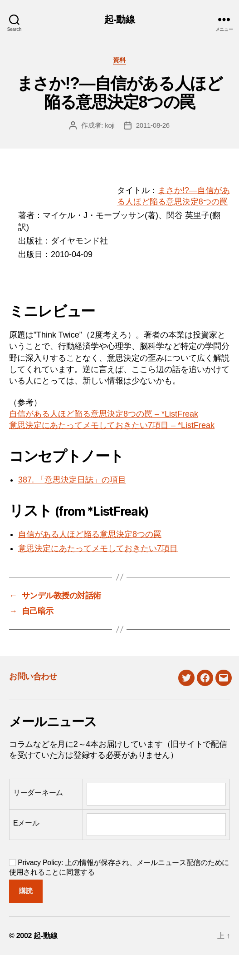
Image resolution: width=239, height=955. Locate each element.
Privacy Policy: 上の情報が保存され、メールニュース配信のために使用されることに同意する (119, 867)
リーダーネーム (38, 792)
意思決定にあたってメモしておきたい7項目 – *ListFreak (112, 425)
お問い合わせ (33, 676)
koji (110, 125)
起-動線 (119, 19)
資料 (119, 60)
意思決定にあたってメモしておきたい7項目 (98, 548)
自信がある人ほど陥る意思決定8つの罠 (89, 534)
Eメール (26, 823)
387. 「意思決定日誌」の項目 (72, 479)
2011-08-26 (153, 125)
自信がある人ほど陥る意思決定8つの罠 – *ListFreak (103, 413)
